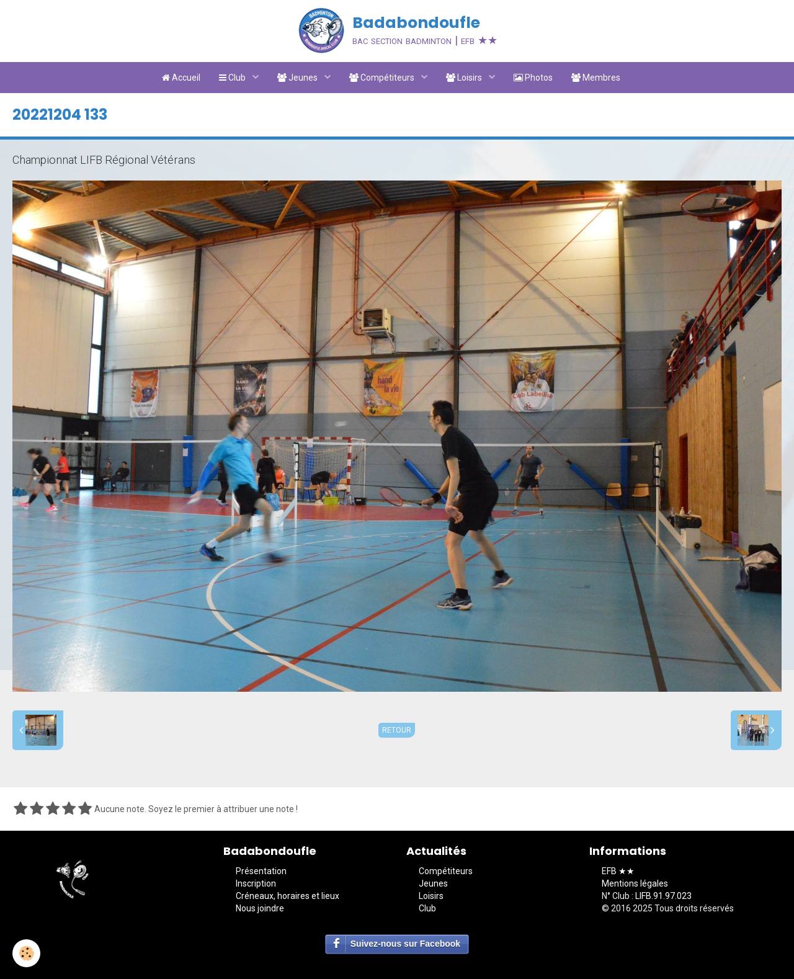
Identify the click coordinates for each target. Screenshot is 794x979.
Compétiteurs (382, 78)
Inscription (256, 883)
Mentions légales (635, 883)
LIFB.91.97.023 (663, 896)
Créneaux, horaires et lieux (287, 896)
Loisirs (465, 78)
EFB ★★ (618, 871)
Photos (533, 78)
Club (233, 78)
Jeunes (298, 78)
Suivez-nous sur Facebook (405, 944)
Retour (396, 730)
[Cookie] (26, 953)
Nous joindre (260, 908)
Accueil (181, 78)
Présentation (261, 871)
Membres (595, 78)
